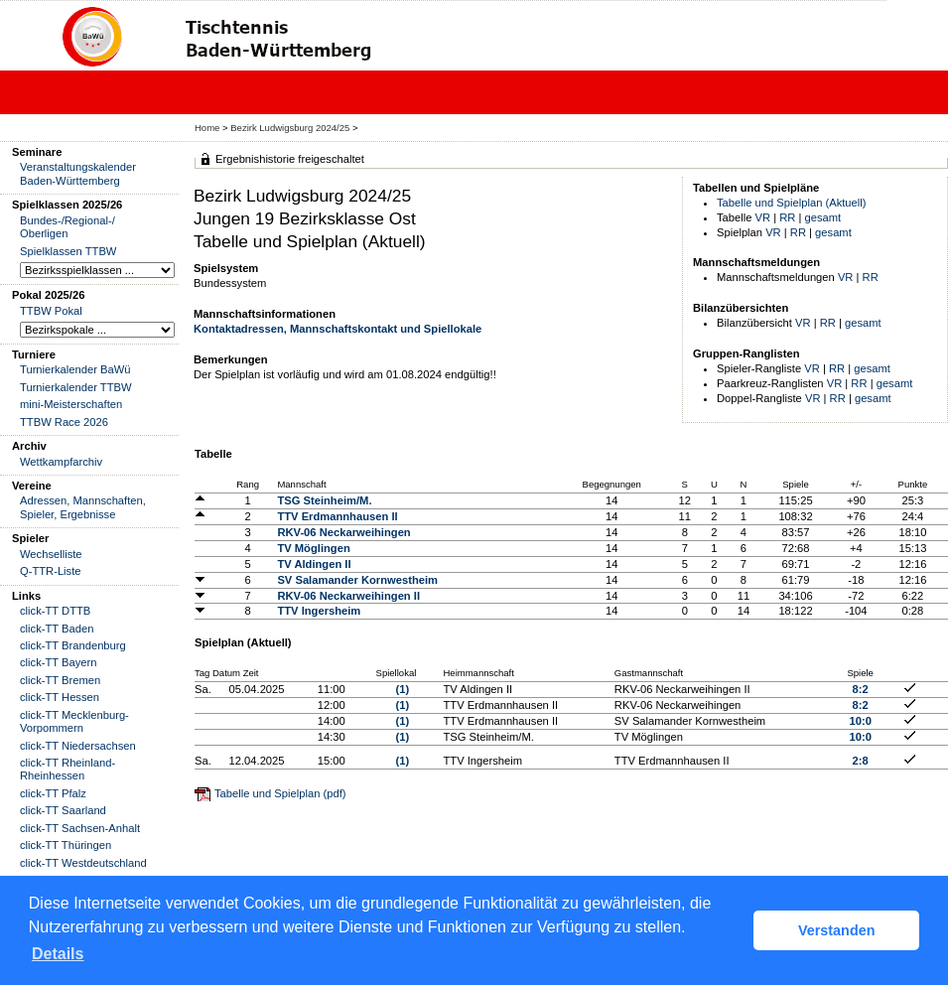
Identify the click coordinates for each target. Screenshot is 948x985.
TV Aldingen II (313, 564)
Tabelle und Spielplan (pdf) (279, 793)
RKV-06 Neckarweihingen (343, 532)
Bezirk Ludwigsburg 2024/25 (291, 127)
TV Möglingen (313, 548)
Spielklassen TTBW (68, 251)
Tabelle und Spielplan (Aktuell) (792, 203)
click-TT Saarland (63, 810)
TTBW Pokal (51, 311)
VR (763, 217)
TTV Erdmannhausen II (337, 516)
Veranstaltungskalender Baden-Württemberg (78, 173)
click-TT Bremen (60, 680)
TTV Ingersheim (318, 611)
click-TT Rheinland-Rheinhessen (67, 769)
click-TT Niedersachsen (78, 746)
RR (787, 217)
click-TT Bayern (58, 662)
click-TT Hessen (59, 697)
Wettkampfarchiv (61, 462)
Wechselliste (51, 554)
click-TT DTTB (55, 611)
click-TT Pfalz (53, 793)
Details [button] (57, 953)
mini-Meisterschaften (71, 404)
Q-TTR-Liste (50, 571)
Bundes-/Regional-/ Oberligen (67, 226)
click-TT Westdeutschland (83, 863)
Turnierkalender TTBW (76, 387)
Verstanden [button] (837, 930)
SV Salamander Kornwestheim (357, 580)
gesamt (823, 217)
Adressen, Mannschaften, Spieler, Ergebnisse (83, 506)
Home (207, 127)
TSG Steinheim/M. (324, 500)
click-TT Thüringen (65, 845)
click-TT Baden (56, 628)
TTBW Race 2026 (64, 422)
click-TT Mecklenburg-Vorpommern (74, 721)
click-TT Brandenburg (73, 645)
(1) (403, 689)
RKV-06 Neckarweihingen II (348, 596)
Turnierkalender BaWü (75, 369)
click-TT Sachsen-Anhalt (80, 828)
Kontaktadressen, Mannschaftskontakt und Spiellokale (337, 329)
